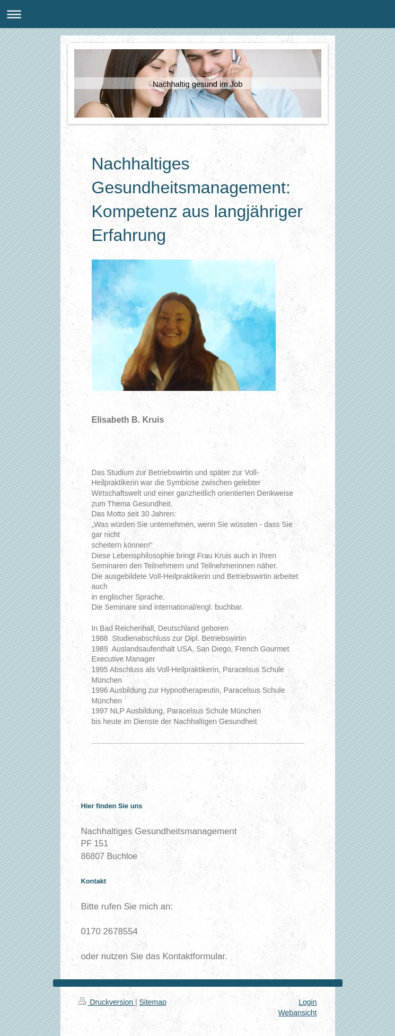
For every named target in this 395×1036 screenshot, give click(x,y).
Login (308, 1002)
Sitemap (152, 1002)
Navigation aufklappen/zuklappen (197, 14)
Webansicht (297, 1012)
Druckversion (106, 1002)
